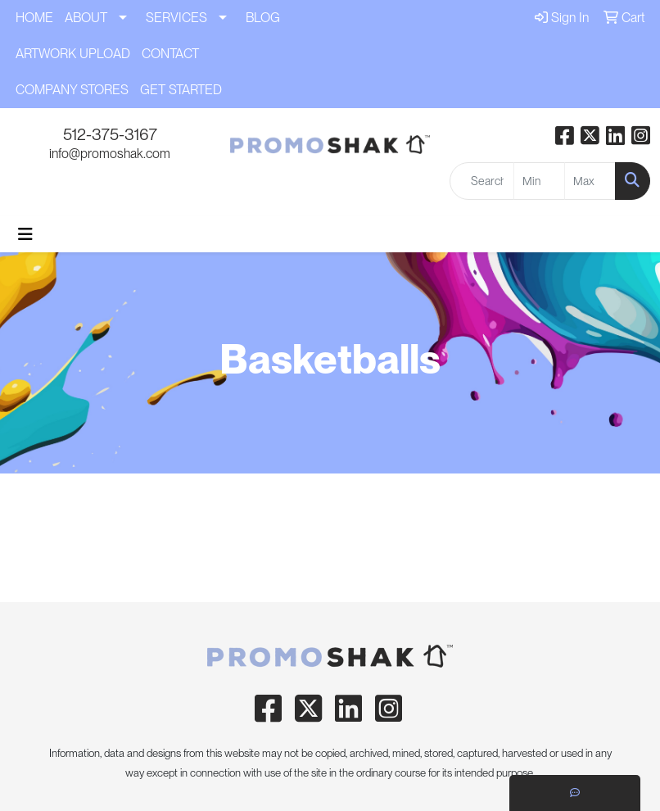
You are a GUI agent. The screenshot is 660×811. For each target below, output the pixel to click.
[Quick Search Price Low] (539, 181)
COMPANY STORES (72, 89)
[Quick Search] (481, 181)
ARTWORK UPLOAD (73, 53)
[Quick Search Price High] (590, 181)
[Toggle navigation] (25, 234)
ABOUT (86, 17)
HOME (34, 17)
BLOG (263, 17)
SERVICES (176, 17)
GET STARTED (181, 89)
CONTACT (170, 53)
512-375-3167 (110, 134)
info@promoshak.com (109, 153)
